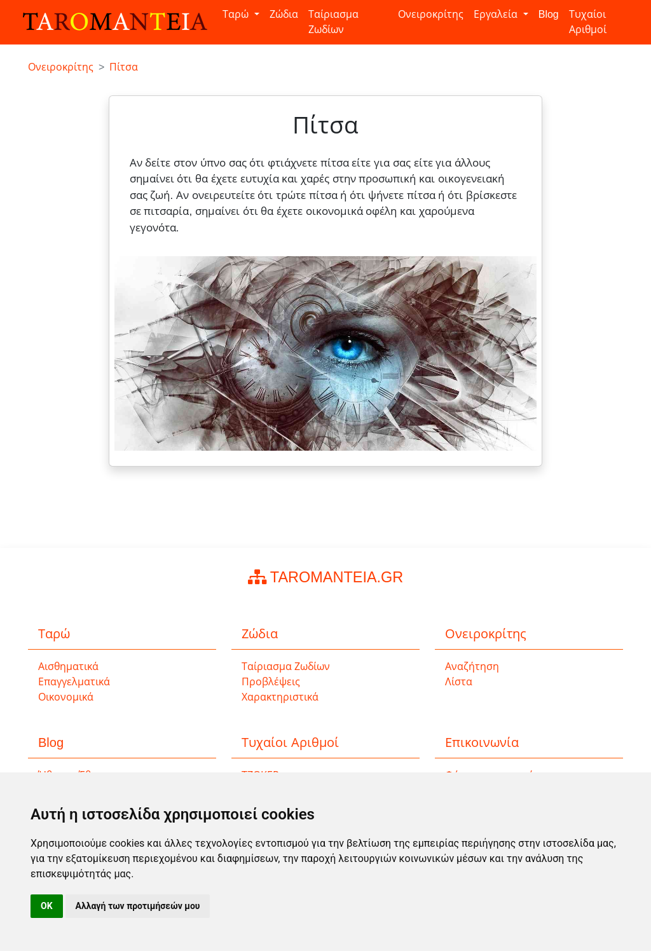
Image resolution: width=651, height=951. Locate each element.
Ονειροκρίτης (430, 14)
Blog (548, 14)
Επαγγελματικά (74, 681)
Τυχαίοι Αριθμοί (587, 22)
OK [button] (47, 906)
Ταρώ (237, 14)
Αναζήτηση (472, 666)
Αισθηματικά (68, 666)
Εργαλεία (497, 14)
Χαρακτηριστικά (280, 697)
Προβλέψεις (271, 681)
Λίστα (458, 681)
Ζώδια (284, 14)
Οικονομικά (65, 697)
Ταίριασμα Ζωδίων (333, 22)
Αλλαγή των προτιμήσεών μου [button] (138, 906)
